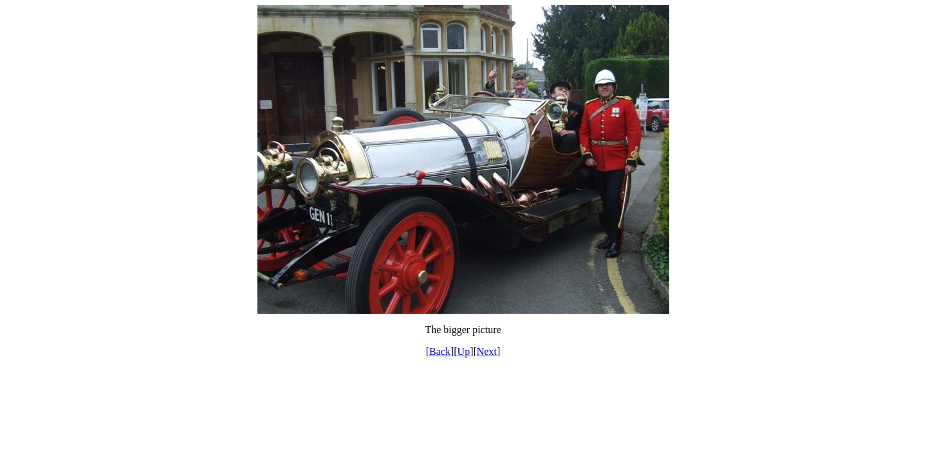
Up (464, 351)
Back (439, 351)
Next (487, 351)
